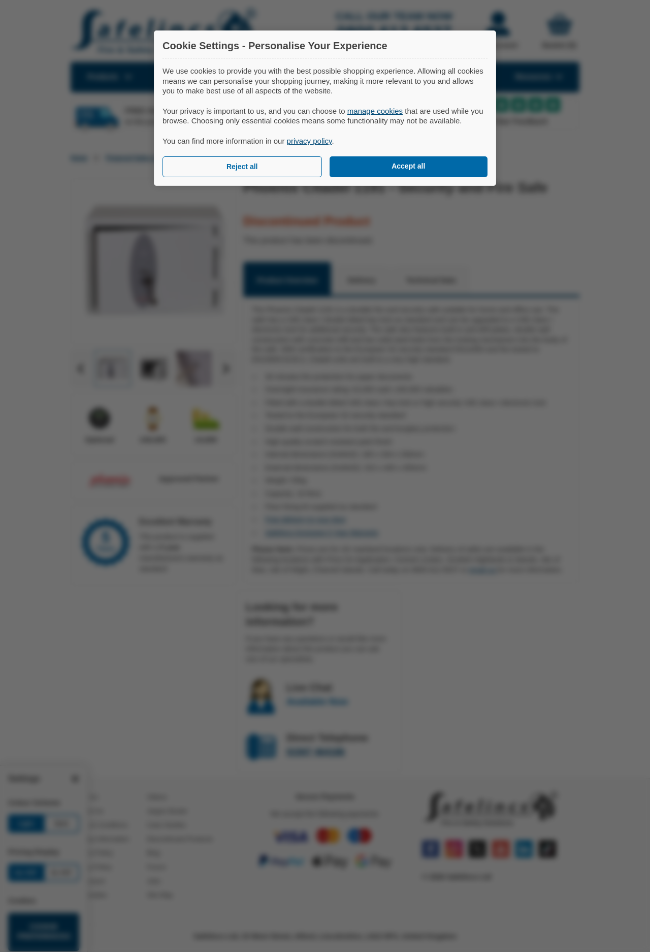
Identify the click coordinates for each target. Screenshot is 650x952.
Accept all (408, 166)
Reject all (241, 166)
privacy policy (309, 141)
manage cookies (375, 111)
